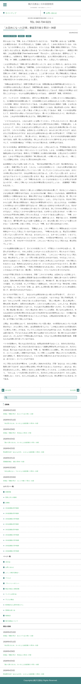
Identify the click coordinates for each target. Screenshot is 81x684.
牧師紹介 (8, 615)
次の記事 (73, 390)
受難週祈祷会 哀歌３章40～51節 (13, 461)
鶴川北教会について (11, 621)
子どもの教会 (9, 599)
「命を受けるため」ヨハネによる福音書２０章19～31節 (20, 423)
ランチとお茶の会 (11, 594)
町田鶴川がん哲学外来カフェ (14, 605)
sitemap (7, 562)
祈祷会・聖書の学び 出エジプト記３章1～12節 (18, 414)
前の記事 (8, 390)
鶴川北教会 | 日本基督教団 (40, 4)
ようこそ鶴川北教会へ (12, 572)
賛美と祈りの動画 (11, 497)
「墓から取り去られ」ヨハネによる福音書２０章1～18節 (21, 442)
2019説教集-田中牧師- (12, 513)
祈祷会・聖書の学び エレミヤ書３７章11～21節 (18, 481)
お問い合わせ (9, 567)
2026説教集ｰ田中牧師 (12, 551)
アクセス (8, 578)
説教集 (28, 36)
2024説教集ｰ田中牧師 (12, 540)
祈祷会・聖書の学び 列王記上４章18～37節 (17, 433)
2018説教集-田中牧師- (12, 508)
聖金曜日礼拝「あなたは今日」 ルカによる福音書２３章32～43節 (23, 452)
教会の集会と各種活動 (12, 589)
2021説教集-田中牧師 (12, 524)
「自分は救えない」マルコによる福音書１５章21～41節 (20, 471)
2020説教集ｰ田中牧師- (12, 519)
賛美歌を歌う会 (10, 610)
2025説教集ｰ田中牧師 (12, 545)
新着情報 (21, 36)
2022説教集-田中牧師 (12, 529)
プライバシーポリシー (12, 583)
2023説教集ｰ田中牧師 (10, 36)
